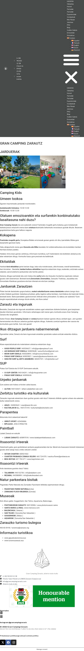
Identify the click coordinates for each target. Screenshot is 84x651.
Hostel (69, 6)
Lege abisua (20, 636)
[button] (71, 69)
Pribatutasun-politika (8, 636)
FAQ (68, 25)
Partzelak (70, 9)
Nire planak (71, 20)
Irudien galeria (72, 30)
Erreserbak (70, 33)
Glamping (70, 4)
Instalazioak (71, 17)
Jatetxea (70, 22)
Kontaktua (70, 35)
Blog (68, 27)
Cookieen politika (31, 636)
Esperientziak (71, 14)
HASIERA (70, 88)
